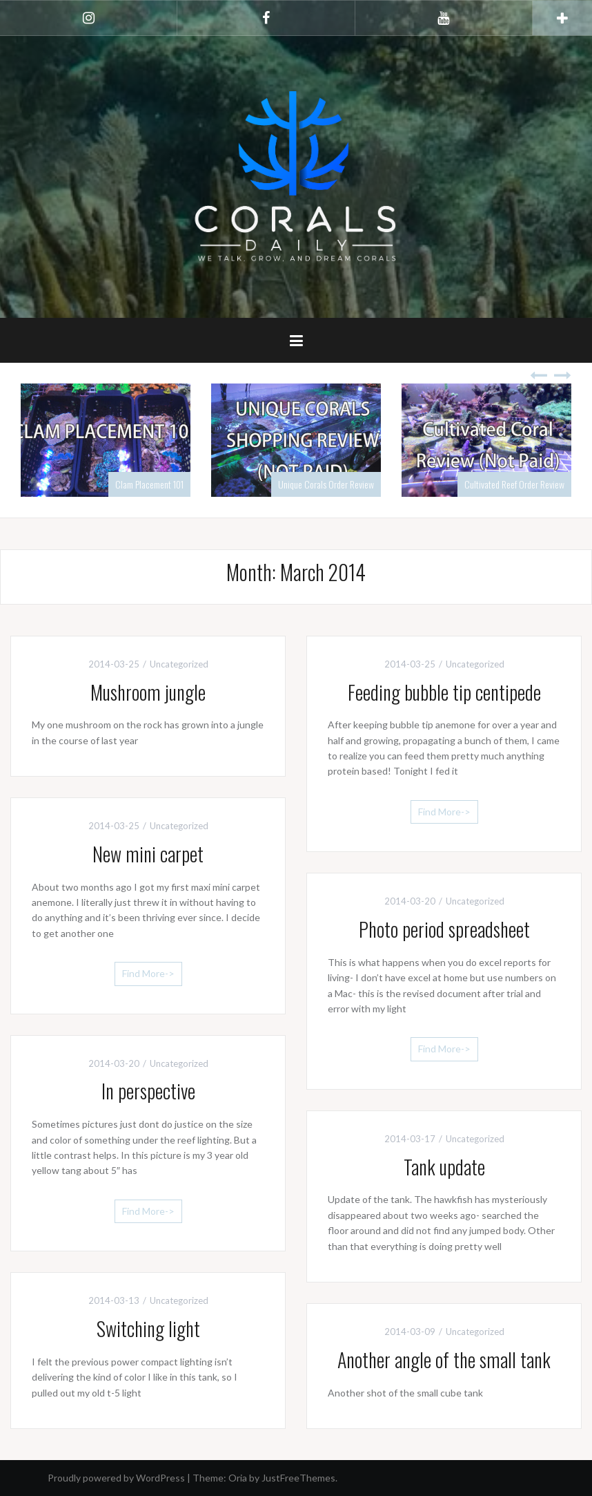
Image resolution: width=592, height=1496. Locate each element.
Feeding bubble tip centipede (444, 692)
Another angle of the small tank (444, 1359)
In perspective (148, 1091)
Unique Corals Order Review (326, 484)
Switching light (148, 1328)
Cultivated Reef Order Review (514, 484)
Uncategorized (179, 664)
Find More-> (444, 811)
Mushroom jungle (148, 692)
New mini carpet (148, 854)
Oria (237, 1478)
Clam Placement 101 (149, 484)
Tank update (444, 1167)
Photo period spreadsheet (444, 929)
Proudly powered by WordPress (116, 1478)
